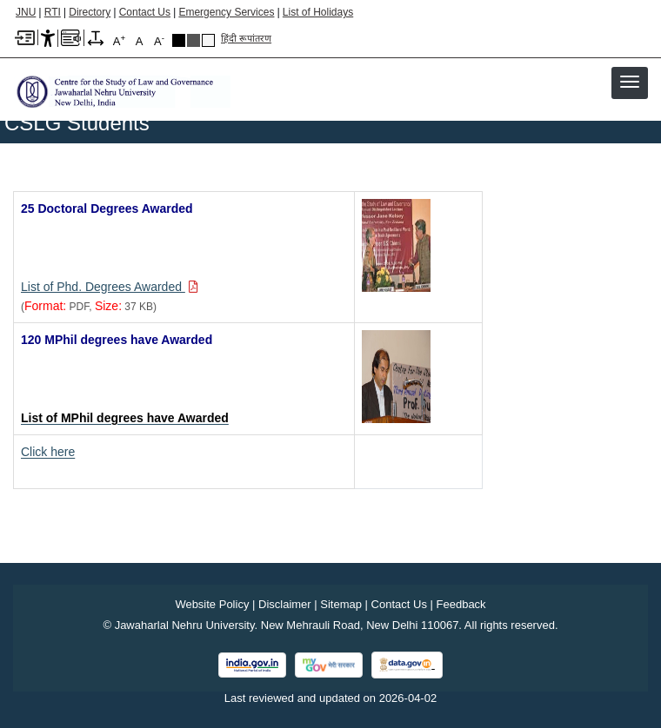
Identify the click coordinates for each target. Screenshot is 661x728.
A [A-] (159, 40)
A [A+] (119, 40)
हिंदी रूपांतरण (246, 38)
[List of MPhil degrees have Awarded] (125, 418)
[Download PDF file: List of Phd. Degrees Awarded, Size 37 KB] (109, 287)
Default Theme (208, 40)
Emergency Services (226, 12)
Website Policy (212, 604)
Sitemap (341, 604)
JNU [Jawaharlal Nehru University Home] (26, 12)
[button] (629, 82)
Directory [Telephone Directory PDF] (89, 12)
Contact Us (144, 12)
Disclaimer (284, 604)
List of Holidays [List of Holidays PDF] (318, 12)
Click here (48, 452)
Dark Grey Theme (193, 40)
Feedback (461, 604)
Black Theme (178, 40)
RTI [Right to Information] (52, 12)
